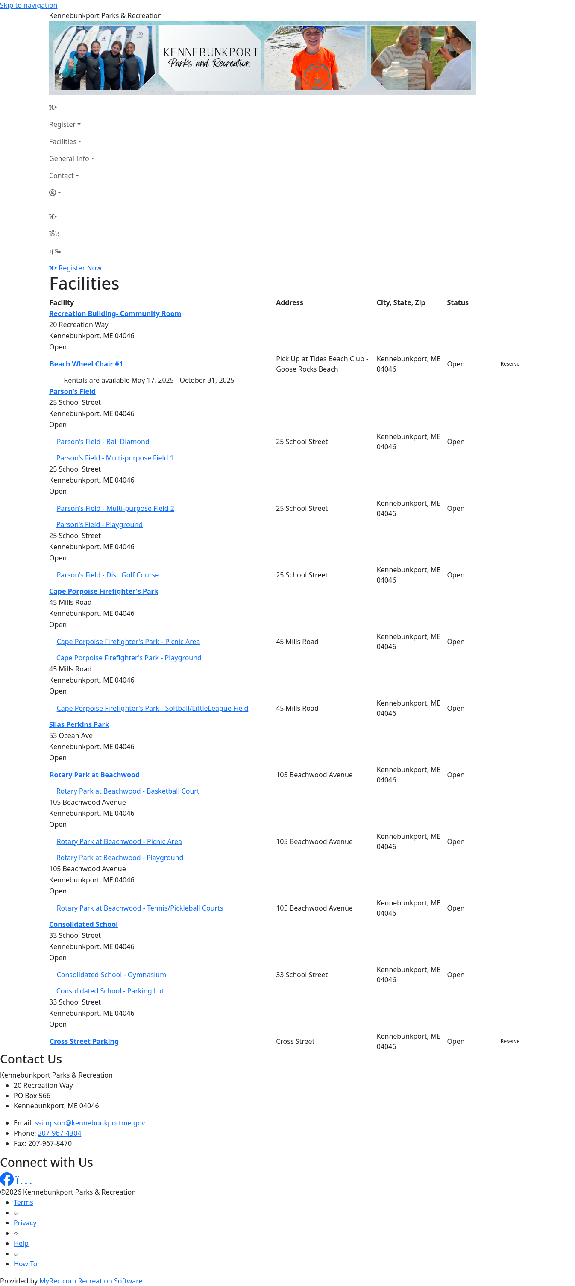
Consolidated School (83, 924)
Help (21, 1243)
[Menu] (55, 250)
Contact (61, 175)
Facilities (62, 141)
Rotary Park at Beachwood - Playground (120, 857)
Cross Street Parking (84, 1041)
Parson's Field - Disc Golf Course (108, 575)
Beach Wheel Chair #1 (86, 364)
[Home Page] (71, 107)
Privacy (25, 1222)
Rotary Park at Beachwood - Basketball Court (127, 791)
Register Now (80, 267)
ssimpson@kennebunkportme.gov (90, 1123)
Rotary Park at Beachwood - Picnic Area (119, 841)
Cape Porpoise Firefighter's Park (103, 591)
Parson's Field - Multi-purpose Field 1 (115, 458)
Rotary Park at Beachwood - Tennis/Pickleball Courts (140, 908)
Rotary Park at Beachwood (95, 774)
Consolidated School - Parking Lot (110, 991)
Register (62, 124)
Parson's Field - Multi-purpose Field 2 (115, 508)
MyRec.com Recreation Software (90, 1281)
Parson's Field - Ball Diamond (103, 441)
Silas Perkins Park (79, 724)
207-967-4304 (60, 1133)
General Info (69, 158)
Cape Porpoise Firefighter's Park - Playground (129, 657)
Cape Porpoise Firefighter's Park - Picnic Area (128, 641)
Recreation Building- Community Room (115, 313)
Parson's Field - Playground (99, 524)
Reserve (510, 363)
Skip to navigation (28, 5)
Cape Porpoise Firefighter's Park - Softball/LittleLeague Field (153, 708)
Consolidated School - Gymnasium (111, 974)
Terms (23, 1202)
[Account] (71, 192)
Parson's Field (72, 391)
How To (25, 1263)
